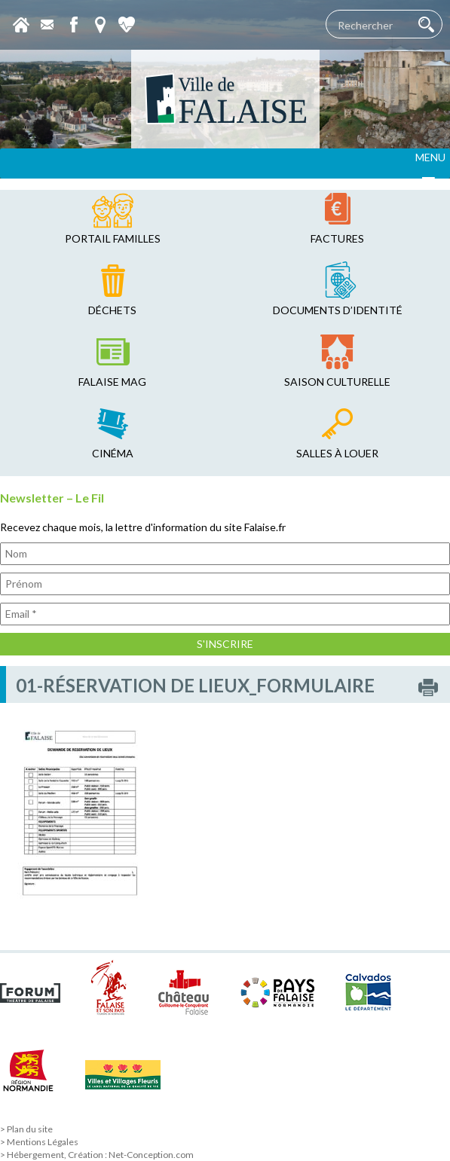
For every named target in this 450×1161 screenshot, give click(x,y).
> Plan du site (26, 1129)
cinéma (112, 453)
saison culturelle (337, 381)
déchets (112, 310)
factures (337, 238)
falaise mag (112, 381)
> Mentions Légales (39, 1141)
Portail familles (113, 238)
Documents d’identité (338, 310)
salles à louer (337, 453)
